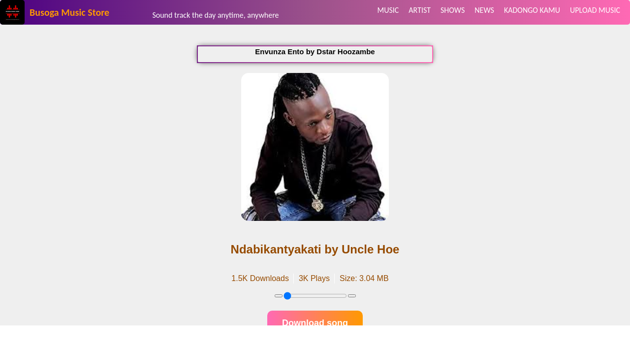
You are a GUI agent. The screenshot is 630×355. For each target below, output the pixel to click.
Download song (315, 323)
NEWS (484, 10)
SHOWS (453, 10)
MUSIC (388, 10)
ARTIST (420, 10)
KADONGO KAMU (532, 10)
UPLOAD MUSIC (595, 10)
